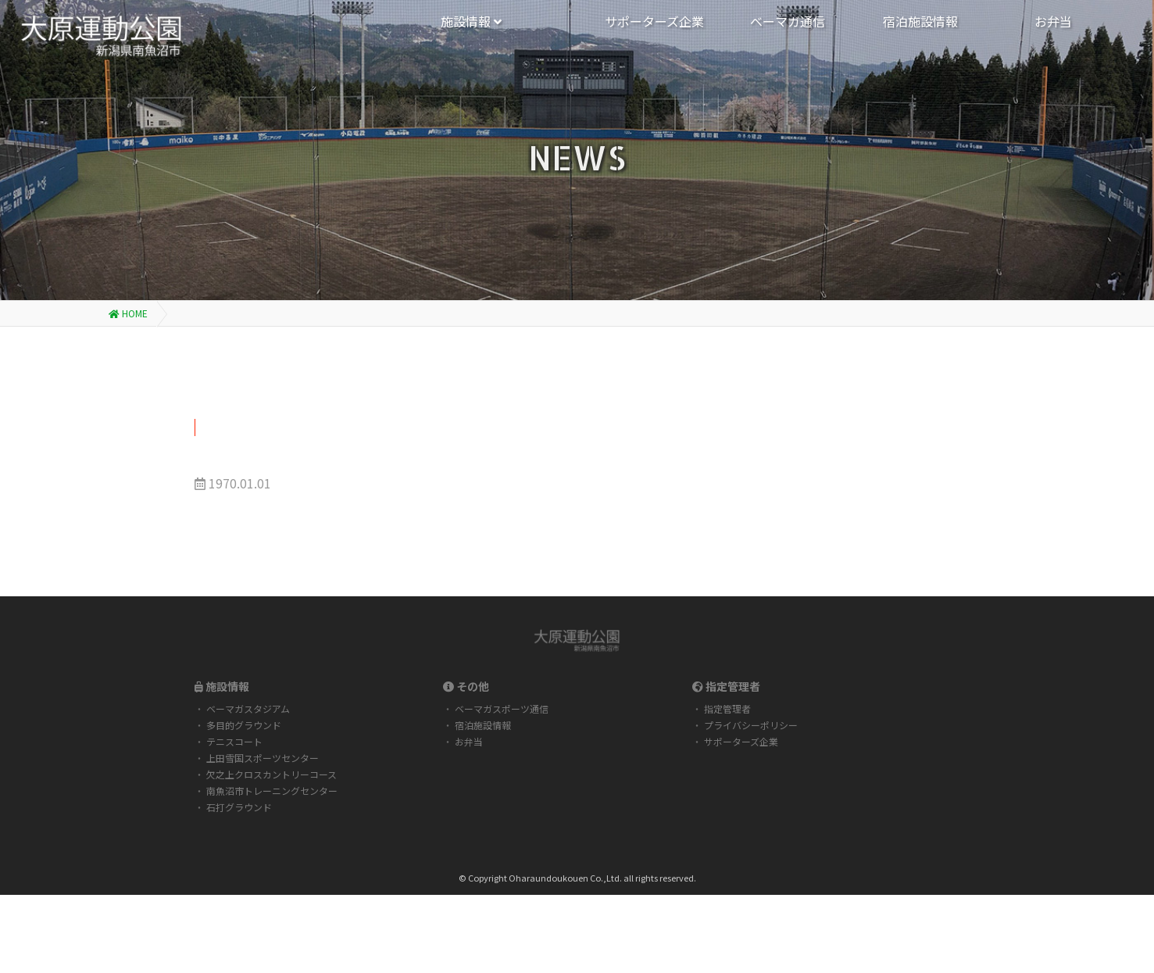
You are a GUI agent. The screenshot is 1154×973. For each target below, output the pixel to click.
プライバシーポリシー (751, 725)
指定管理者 (727, 708)
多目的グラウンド (243, 725)
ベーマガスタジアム (248, 708)
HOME (128, 313)
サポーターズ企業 (741, 741)
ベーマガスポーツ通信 (501, 708)
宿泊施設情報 (483, 725)
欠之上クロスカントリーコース (271, 774)
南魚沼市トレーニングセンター (272, 790)
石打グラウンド (239, 807)
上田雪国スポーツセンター (262, 757)
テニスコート (234, 741)
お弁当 (469, 741)
